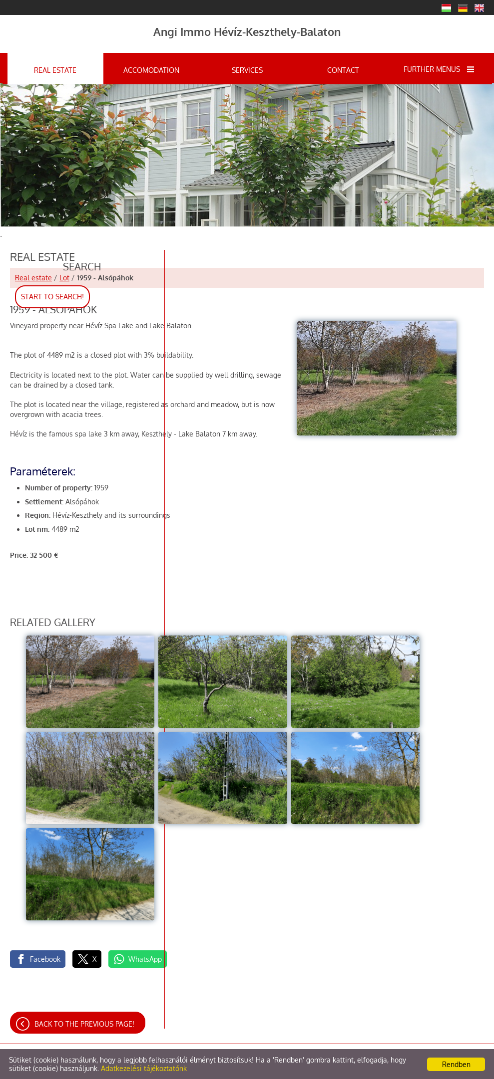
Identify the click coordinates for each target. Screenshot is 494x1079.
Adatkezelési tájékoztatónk (144, 1068)
